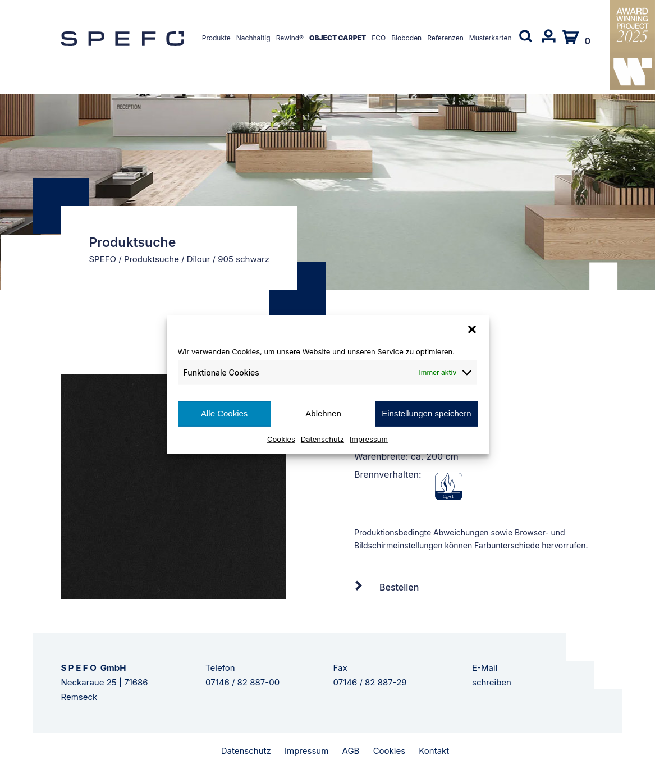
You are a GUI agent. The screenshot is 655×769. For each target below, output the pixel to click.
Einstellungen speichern (426, 413)
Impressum (369, 438)
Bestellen (399, 587)
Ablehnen (323, 413)
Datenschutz (322, 438)
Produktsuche (151, 259)
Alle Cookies (224, 413)
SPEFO (103, 259)
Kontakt (434, 750)
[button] (472, 329)
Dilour (198, 259)
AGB (351, 750)
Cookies (281, 438)
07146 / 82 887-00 (242, 682)
